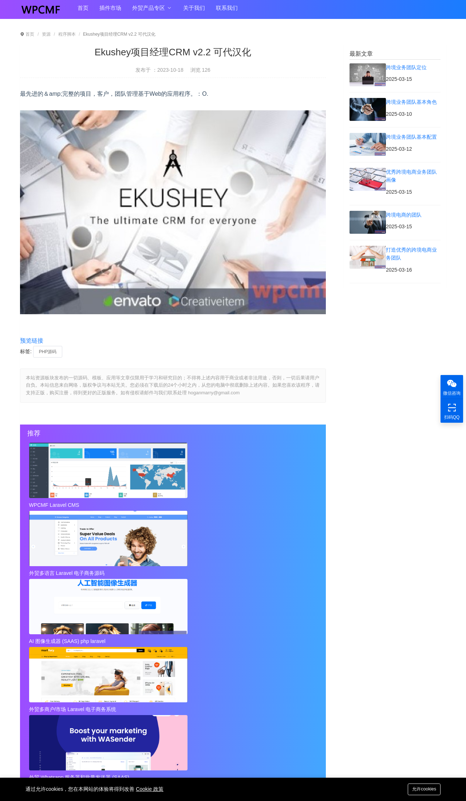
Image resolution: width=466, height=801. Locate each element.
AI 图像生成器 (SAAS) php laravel (259, 505)
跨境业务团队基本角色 (198, 636)
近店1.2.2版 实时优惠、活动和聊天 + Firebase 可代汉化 (103, 597)
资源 (46, 34)
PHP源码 (48, 351)
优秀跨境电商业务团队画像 (203, 651)
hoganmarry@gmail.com (265, 734)
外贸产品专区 (152, 11)
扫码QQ (452, 411)
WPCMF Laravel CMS (55, 505)
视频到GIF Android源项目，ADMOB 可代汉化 (78, 694)
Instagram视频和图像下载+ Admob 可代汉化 (223, 694)
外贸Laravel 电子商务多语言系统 (258, 570)
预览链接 (31, 341)
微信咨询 (452, 387)
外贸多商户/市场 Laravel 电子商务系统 (73, 570)
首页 (83, 11)
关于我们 (194, 11)
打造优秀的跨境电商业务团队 (206, 665)
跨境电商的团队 (44, 665)
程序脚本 (67, 34)
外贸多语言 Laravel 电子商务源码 (163, 505)
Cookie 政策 (149, 789)
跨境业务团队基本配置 (52, 651)
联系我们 (227, 11)
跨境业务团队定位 (47, 636)
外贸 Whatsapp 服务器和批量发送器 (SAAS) (171, 570)
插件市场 (110, 11)
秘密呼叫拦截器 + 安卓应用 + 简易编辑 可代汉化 (245, 597)
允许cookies (422, 789)
